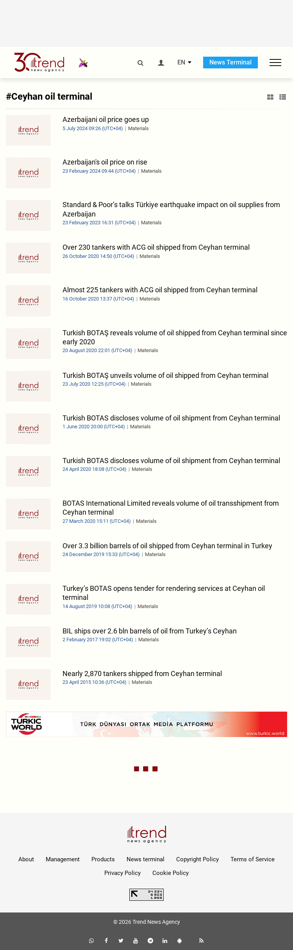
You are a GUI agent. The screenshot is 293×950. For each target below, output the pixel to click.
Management (63, 859)
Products (103, 859)
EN (181, 62)
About (26, 859)
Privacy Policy (122, 873)
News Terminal (230, 62)
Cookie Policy (170, 873)
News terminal (145, 859)
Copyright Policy (197, 859)
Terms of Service (252, 859)
